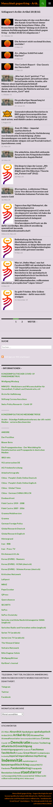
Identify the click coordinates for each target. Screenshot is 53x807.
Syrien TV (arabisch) (10, 632)
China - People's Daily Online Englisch (18, 483)
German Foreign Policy (12, 523)
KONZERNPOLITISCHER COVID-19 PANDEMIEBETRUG (17, 375)
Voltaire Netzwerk (10, 648)
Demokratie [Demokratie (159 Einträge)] (20, 742)
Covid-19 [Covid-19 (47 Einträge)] (5, 743)
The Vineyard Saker (10, 643)
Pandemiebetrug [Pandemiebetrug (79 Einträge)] (21, 768)
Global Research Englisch (13, 533)
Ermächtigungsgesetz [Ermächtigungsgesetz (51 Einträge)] (12, 749)
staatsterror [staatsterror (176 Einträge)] (31, 772)
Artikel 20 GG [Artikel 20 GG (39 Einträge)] (7, 735)
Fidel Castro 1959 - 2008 (12, 503)
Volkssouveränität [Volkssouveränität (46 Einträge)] (25, 776)
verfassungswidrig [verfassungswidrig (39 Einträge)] (9, 776)
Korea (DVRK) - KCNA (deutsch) (16, 564)
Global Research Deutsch (13, 528)
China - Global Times (11, 488)
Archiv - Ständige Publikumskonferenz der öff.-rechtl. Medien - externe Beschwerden (26, 420)
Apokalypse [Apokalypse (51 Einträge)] (28, 731)
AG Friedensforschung (11, 467)
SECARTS (5, 605)
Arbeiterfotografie (10, 473)
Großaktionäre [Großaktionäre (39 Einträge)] (43, 753)
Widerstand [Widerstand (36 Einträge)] (29, 778)
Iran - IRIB (5, 544)
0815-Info (5, 457)
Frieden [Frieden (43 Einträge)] (19, 753)
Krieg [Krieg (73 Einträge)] (26, 764)
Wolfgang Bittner (9, 658)
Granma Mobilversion (11, 513)
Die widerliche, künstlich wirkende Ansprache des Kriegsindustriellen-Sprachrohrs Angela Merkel (32, 154)
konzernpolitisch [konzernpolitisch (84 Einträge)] (11, 764)
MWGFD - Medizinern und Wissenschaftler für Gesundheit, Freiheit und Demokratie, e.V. (23, 387)
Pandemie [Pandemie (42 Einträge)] (5, 768)
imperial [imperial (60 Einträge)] (13, 756)
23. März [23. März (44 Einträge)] (5, 732)
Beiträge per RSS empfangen (17, 357)
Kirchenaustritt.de (10, 554)
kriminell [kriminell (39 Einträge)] (32, 765)
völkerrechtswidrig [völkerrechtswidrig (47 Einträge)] (10, 778)
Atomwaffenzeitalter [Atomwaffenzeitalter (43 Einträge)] (10, 738)
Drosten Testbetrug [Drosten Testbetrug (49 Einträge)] (40, 743)
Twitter (5, 692)
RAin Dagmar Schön (10, 653)
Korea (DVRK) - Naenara (12, 559)
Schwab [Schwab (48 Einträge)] (16, 772)
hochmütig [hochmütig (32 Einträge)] (5, 756)
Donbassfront (8, 498)
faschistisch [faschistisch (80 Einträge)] (8, 752)
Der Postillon (7, 437)
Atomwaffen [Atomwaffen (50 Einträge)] (37, 735)
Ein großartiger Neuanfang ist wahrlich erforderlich (30, 101)
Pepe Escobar (7, 589)
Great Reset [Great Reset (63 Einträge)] (30, 752)
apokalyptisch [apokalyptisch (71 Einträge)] (42, 731)
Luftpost (5, 579)
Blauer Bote (7, 442)
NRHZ (4, 584)
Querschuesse (8, 599)
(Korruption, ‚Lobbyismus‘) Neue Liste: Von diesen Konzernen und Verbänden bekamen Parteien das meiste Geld (25, 193)
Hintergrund (7, 539)
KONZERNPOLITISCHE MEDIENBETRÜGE (20, 414)
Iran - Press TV (8, 549)
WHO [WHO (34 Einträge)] (22, 778)
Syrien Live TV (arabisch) (12, 638)
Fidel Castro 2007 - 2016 (12, 508)
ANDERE (5, 432)
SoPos (4, 610)
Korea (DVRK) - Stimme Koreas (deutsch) (20, 569)
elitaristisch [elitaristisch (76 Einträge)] (8, 746)
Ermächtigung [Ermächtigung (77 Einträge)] (24, 746)
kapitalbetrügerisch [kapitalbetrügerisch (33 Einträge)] (30, 761)
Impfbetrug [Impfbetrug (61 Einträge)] (40, 756)
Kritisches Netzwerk (11, 574)
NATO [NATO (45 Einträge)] (40, 765)
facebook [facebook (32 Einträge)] (27, 750)
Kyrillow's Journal (9, 663)
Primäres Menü (49, 3)
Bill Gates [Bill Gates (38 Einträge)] (37, 738)
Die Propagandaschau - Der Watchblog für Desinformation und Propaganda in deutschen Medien (23, 450)
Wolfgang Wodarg (10, 381)
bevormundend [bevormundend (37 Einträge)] (27, 738)
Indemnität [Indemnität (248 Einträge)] (11, 760)
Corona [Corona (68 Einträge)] (45, 738)
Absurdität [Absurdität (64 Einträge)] (16, 731)
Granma (5, 518)
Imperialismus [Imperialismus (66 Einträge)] (25, 755)
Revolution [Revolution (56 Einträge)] (7, 772)
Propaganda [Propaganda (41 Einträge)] (36, 768)
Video (3, 234)
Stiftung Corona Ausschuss (14, 399)
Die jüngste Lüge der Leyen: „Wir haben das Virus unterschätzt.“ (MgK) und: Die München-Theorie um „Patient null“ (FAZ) (31, 170)
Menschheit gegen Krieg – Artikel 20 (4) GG (20, 3)
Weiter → (33, 322)
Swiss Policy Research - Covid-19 (16, 404)
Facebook (6, 697)
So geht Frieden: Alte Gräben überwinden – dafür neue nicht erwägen (30, 294)
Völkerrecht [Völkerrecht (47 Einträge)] (40, 776)
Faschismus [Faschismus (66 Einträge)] (37, 749)
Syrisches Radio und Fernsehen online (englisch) (23, 627)
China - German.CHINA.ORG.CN (16, 493)
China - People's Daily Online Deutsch (19, 478)
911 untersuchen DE (10, 462)
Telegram (5, 687)
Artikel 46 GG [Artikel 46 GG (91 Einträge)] (22, 735)
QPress (4, 594)
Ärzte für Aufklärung (11, 394)
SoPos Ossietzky (9, 615)
